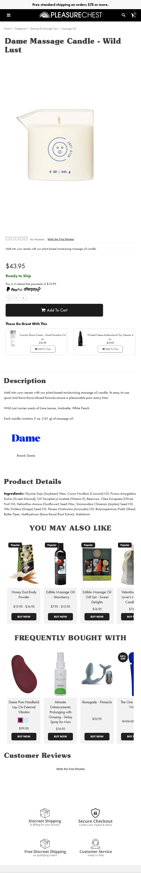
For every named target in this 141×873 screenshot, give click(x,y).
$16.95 (97, 609)
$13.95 (133, 609)
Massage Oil (68, 28)
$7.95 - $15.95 (60, 606)
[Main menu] (22, 15)
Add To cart (54, 310)
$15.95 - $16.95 (24, 606)
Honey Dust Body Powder (24, 594)
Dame (31, 456)
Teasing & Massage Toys (44, 28)
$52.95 (97, 719)
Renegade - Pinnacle (97, 702)
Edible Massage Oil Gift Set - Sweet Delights (97, 597)
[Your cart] (133, 15)
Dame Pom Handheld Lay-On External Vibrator (24, 707)
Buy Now (23, 616)
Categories (21, 28)
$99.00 (24, 728)
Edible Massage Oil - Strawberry (60, 594)
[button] (20, 720)
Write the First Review (61, 239)
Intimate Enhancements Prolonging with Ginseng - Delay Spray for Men (60, 712)
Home (7, 28)
